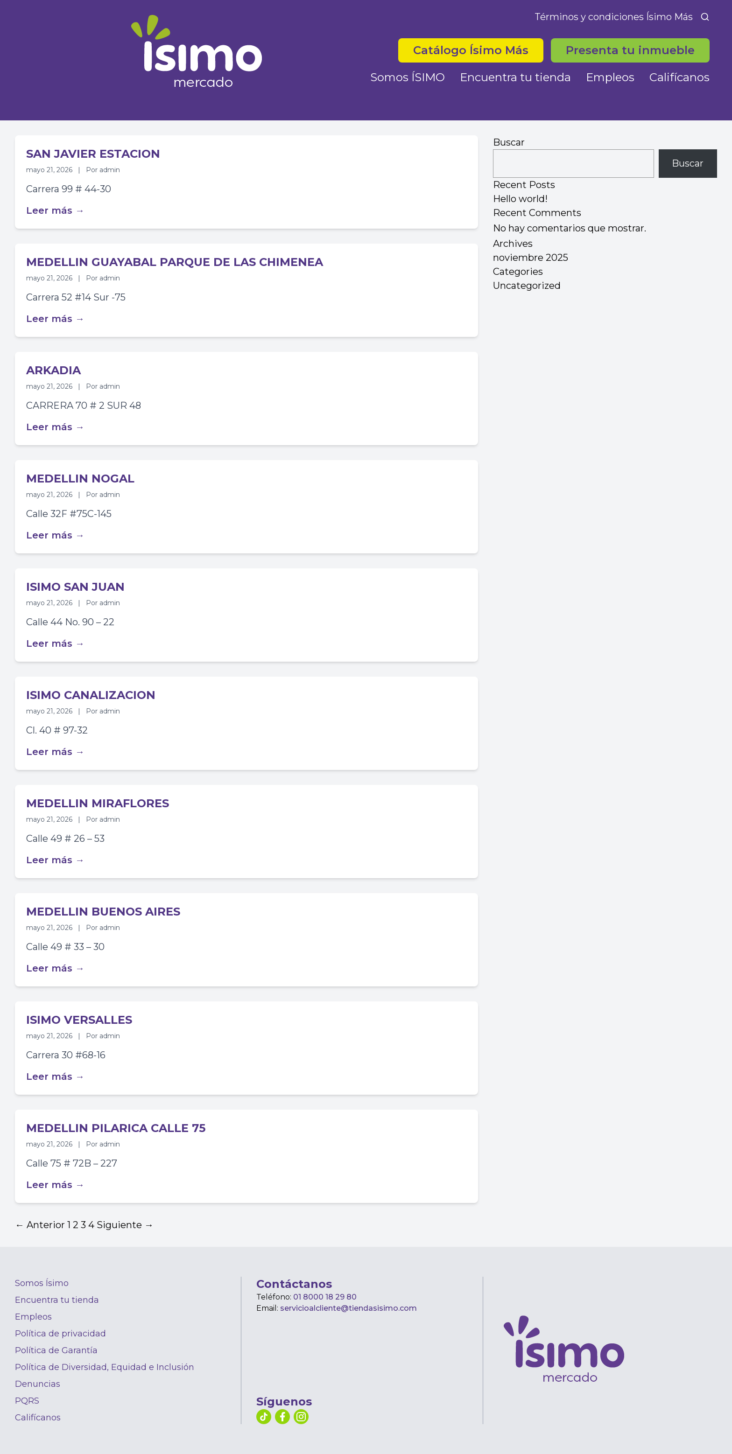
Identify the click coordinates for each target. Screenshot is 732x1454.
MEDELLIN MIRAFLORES (97, 803)
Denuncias (37, 1384)
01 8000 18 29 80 (325, 1297)
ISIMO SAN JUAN (75, 587)
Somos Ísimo (42, 1283)
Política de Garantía (56, 1350)
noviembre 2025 (530, 257)
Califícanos (679, 77)
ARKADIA (53, 370)
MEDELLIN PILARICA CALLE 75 (115, 1128)
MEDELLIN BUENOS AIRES (103, 911)
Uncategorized (527, 285)
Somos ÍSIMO (407, 77)
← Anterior (40, 1224)
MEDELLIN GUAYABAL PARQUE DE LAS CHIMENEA (174, 262)
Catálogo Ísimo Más (470, 50)
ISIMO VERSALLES (79, 1020)
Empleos (610, 77)
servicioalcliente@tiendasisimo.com (348, 1308)
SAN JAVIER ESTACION (93, 154)
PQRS (27, 1401)
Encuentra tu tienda (515, 77)
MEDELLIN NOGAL (80, 478)
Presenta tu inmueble (630, 50)
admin (109, 170)
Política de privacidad (60, 1333)
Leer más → (55, 210)
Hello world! (520, 198)
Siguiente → (125, 1224)
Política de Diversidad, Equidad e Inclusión (104, 1367)
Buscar (509, 142)
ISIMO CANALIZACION (90, 695)
